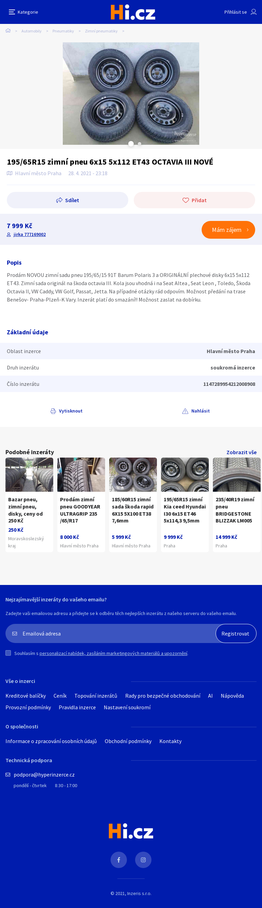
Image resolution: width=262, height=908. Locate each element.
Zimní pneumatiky (101, 30)
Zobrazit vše (242, 452)
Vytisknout (71, 411)
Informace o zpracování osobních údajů (51, 741)
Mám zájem (227, 230)
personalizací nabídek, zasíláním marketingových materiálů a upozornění (113, 653)
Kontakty (170, 741)
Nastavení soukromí (127, 707)
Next (139, 143)
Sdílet (72, 200)
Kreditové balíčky (25, 695)
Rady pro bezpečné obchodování (162, 695)
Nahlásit (200, 411)
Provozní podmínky (28, 707)
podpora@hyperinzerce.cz (44, 774)
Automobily (31, 30)
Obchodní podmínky (128, 741)
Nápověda (232, 695)
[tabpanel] (131, 93)
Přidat (199, 200)
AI (210, 695)
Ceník (60, 695)
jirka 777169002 (30, 234)
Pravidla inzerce (77, 707)
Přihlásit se (235, 12)
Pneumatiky (63, 30)
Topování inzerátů (95, 695)
